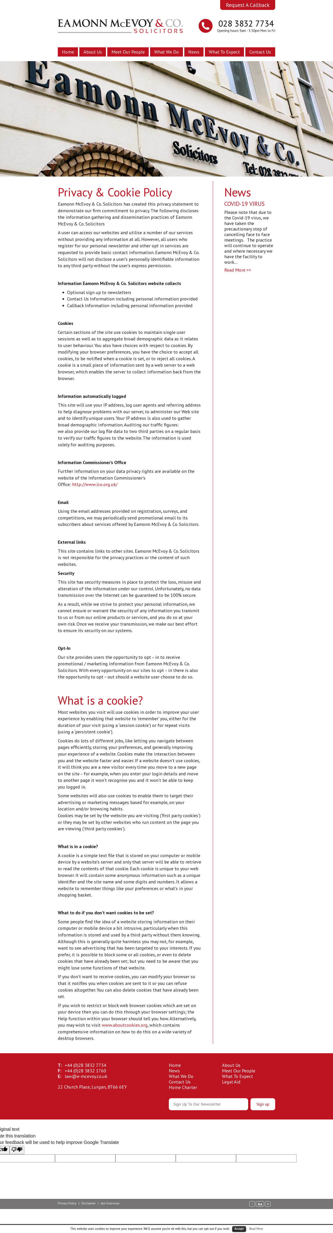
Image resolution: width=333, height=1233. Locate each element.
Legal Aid (231, 1082)
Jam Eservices (110, 1203)
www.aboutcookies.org (125, 1025)
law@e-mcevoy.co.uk (86, 1076)
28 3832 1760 (85, 1071)
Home (68, 52)
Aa (260, 1204)
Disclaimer (88, 1203)
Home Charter (183, 1087)
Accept (239, 1229)
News (193, 52)
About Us (92, 52)
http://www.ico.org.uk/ (94, 484)
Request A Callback (247, 5)
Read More (256, 1229)
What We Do (166, 52)
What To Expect (224, 52)
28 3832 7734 (85, 1065)
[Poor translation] (16, 1150)
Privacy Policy (67, 1203)
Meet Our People (128, 52)
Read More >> (237, 270)
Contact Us (260, 52)
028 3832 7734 (246, 23)
